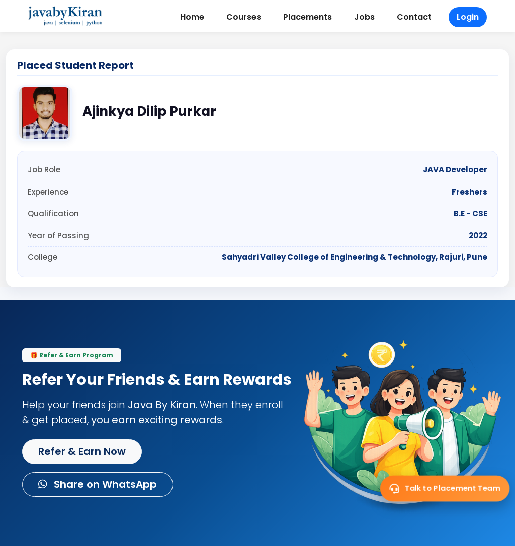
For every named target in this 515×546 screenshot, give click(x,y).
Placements (307, 17)
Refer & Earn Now (82, 451)
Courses (243, 17)
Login (468, 17)
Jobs (364, 17)
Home (192, 17)
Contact (414, 17)
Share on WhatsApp (97, 484)
